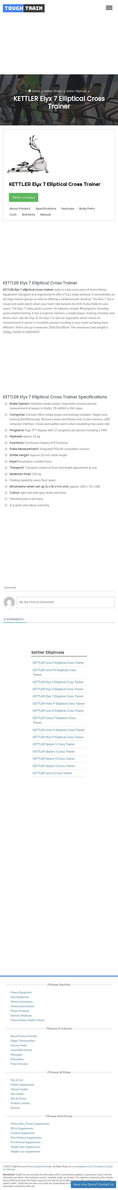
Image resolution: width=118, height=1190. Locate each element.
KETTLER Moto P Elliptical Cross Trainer (59, 704)
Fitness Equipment (21, 992)
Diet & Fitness (18, 1098)
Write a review (23, 197)
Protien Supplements (37, 1124)
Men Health (17, 1094)
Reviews (15, 1108)
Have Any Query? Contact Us (93, 1184)
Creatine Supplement (23, 1133)
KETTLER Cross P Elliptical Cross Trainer (54, 720)
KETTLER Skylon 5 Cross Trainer (54, 759)
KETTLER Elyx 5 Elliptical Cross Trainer (58, 689)
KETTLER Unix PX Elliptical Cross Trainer (54, 672)
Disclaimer (99, 1166)
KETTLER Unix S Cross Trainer (52, 773)
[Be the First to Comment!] (65, 602)
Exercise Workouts (21, 1015)
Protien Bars (18, 1124)
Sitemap (11, 1169)
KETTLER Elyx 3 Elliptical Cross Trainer (58, 682)
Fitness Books (18, 1020)
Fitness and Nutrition (22, 1006)
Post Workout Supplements (26, 1138)
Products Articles (20, 1103)
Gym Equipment (20, 997)
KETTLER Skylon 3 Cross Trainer (54, 752)
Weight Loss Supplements (25, 1151)
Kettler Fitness (53, 91)
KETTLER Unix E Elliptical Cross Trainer (58, 711)
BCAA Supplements (22, 1128)
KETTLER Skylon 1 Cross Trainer (54, 744)
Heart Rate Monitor (21, 1050)
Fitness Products (20, 1011)
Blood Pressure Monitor (24, 1036)
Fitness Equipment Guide (39, 1166)
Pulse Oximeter (19, 1064)
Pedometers (17, 1059)
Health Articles (35, 1020)
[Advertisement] (59, 45)
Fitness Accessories (22, 1002)
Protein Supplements (22, 1085)
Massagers (17, 1055)
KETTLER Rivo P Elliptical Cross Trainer (58, 737)
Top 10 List (17, 1080)
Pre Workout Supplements (26, 1142)
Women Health (19, 1089)
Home (36, 91)
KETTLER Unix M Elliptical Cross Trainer (59, 730)
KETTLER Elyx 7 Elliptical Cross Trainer (58, 696)
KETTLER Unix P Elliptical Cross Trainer (58, 663)
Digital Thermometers (23, 1041)
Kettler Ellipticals (76, 91)
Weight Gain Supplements (25, 1147)
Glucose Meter (19, 1045)
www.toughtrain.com (82, 1166)
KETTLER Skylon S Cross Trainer (54, 766)
